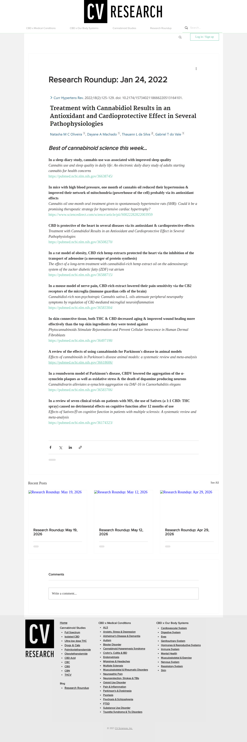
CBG (67, 666)
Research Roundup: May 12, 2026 (121, 532)
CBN (67, 670)
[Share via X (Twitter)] (60, 447)
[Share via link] (80, 447)
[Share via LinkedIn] (70, 447)
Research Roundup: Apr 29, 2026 (187, 532)
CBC (67, 662)
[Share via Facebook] (50, 447)
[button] (45, 28)
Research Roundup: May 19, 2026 (55, 532)
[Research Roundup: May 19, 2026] (57, 506)
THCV (68, 674)
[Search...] (202, 27)
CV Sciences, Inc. (124, 728)
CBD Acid (70, 657)
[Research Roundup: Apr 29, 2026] (189, 506)
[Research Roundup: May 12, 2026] (123, 506)
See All (215, 482)
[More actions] (196, 68)
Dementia (134, 636)
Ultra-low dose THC (76, 640)
